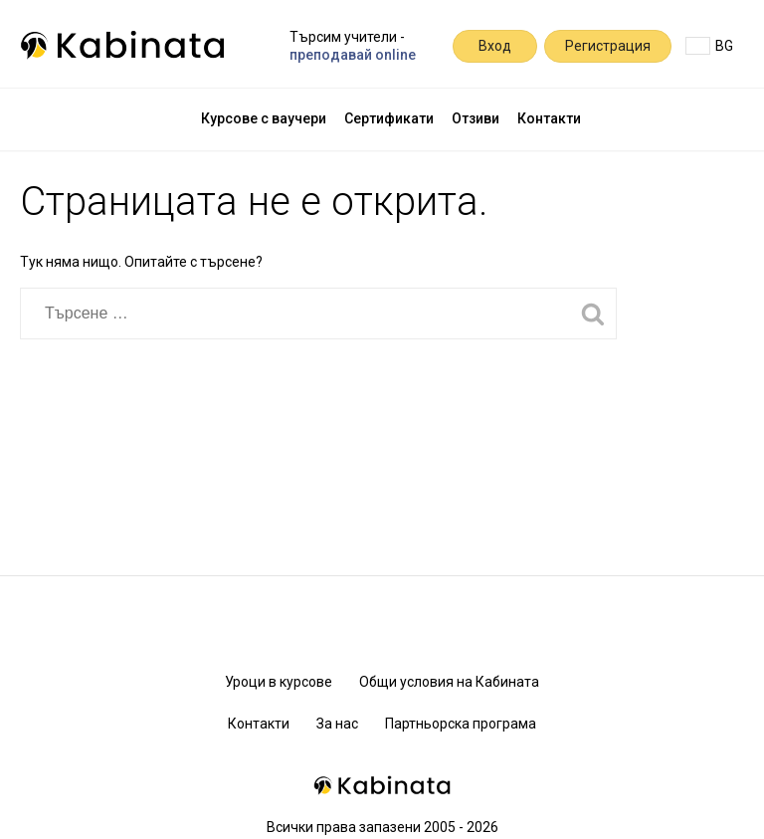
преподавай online (352, 55)
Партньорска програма (460, 724)
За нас (337, 724)
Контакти (549, 118)
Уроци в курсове (278, 682)
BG (709, 46)
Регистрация (608, 46)
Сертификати (389, 118)
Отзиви (475, 118)
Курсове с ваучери (263, 118)
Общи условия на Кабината (449, 682)
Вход (494, 46)
